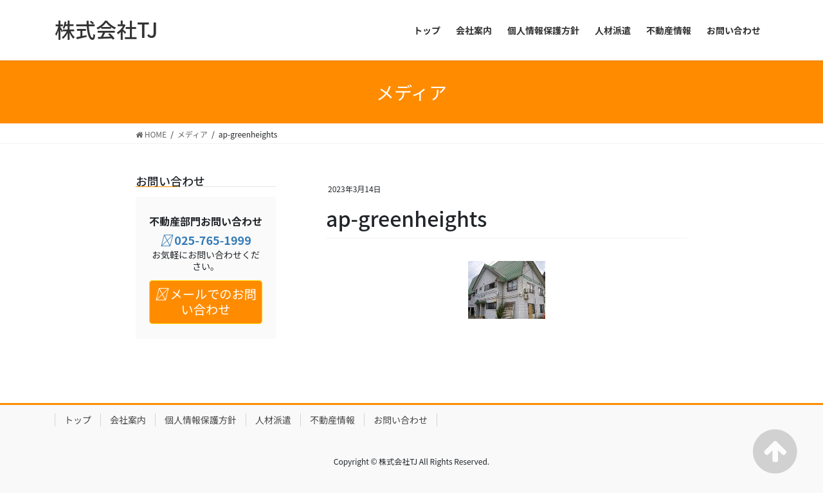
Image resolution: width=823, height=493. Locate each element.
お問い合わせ (401, 419)
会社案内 (128, 419)
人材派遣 (273, 419)
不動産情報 (332, 419)
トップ (77, 419)
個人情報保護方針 (201, 419)
